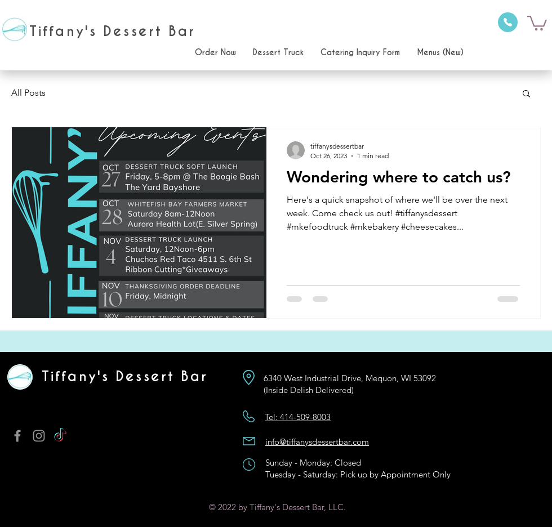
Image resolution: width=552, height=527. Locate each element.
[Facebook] (17, 436)
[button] (537, 22)
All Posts (28, 92)
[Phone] (508, 22)
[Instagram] (39, 436)
